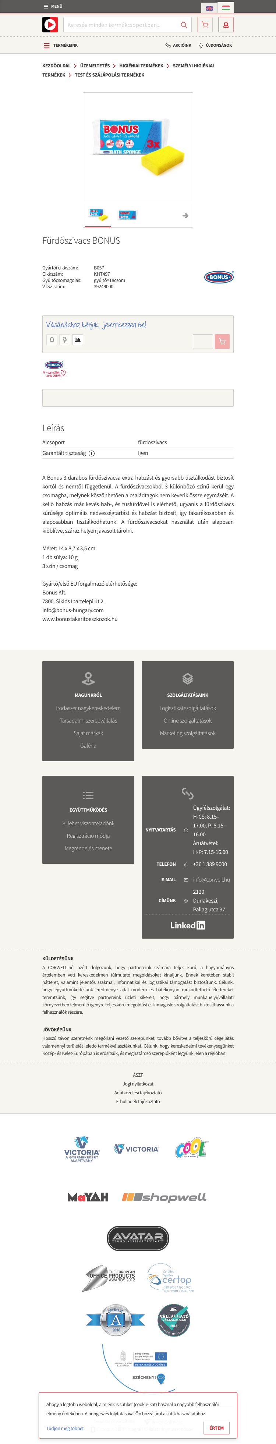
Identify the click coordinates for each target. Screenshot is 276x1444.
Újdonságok (219, 45)
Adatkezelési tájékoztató (138, 1093)
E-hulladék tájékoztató (138, 1101)
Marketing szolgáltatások (188, 733)
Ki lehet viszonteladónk (88, 823)
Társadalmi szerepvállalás (88, 720)
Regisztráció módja (88, 836)
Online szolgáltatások (188, 720)
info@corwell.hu (211, 879)
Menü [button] (56, 6)
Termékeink (65, 45)
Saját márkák (88, 733)
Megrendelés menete (88, 848)
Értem (216, 1428)
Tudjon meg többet (65, 1428)
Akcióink (182, 45)
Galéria (88, 745)
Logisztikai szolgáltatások (187, 708)
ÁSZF (138, 1075)
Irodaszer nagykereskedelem (88, 708)
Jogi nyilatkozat (138, 1084)
